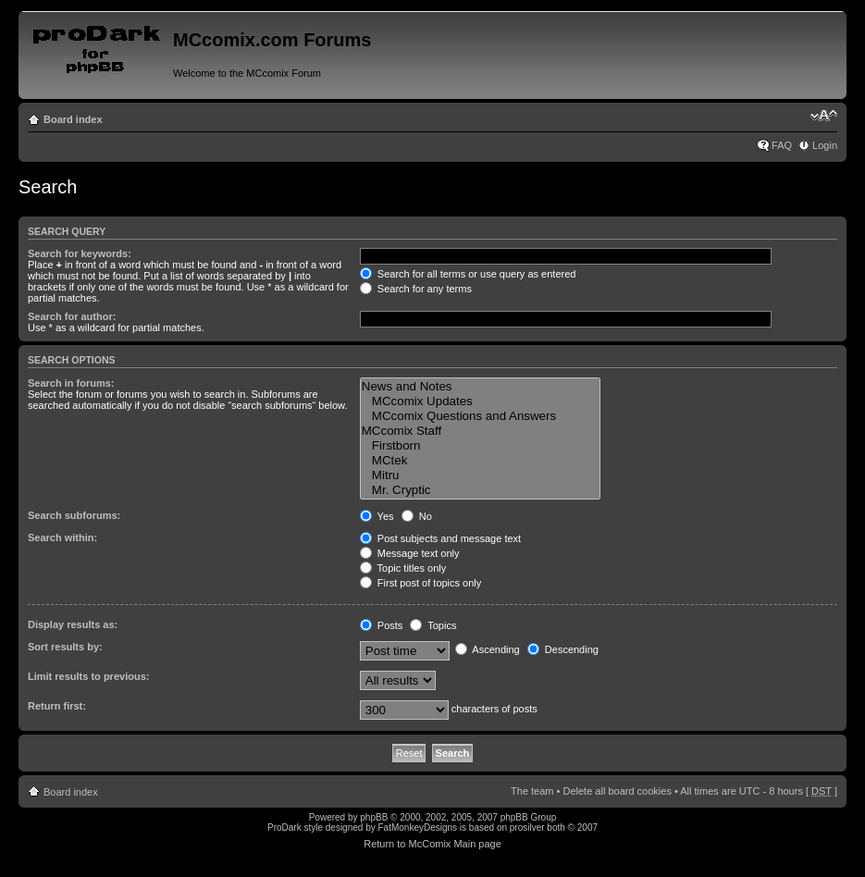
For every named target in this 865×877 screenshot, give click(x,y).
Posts (381, 625)
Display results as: (72, 624)
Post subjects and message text (440, 538)
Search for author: (72, 316)
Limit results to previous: (88, 676)
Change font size (823, 115)
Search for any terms (416, 288)
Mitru (480, 475)
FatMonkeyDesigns (417, 827)
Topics (433, 625)
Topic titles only (403, 568)
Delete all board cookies (616, 791)
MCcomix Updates (480, 401)
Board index (73, 119)
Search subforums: (74, 515)
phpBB (374, 817)
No (417, 516)
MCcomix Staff (480, 431)
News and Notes (480, 386)
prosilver (527, 827)
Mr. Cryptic (480, 490)
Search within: (62, 537)
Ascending (487, 649)
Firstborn (480, 445)
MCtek (480, 460)
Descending (563, 649)
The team (532, 791)
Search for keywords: (79, 253)
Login (824, 145)
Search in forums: (71, 383)
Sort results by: (65, 646)
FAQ (782, 145)
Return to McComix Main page (432, 843)
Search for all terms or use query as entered (468, 273)
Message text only (410, 553)
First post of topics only (421, 582)
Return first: (57, 705)
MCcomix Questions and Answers (480, 416)
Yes (377, 516)
